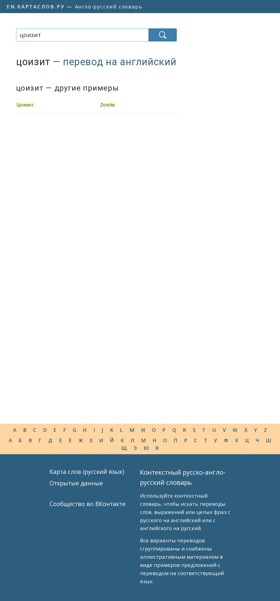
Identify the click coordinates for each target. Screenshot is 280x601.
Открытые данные (76, 483)
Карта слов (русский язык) (87, 472)
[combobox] (82, 34)
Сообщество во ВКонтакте (88, 504)
